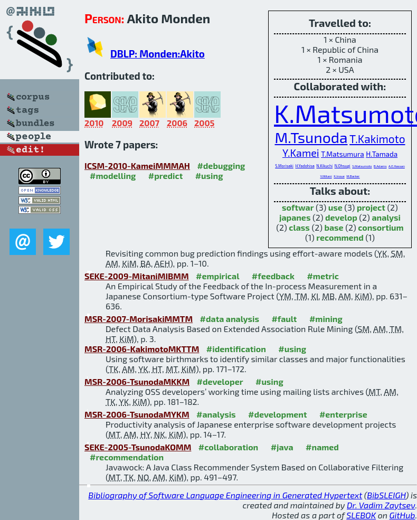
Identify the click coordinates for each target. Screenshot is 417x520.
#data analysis (229, 319)
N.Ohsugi (342, 166)
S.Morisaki (284, 166)
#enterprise (343, 414)
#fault (284, 319)
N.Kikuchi (324, 166)
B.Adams (380, 166)
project (371, 207)
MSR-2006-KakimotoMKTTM (141, 349)
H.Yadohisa (304, 166)
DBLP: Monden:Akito (157, 54)
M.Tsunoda (310, 137)
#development (277, 414)
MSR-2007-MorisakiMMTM (138, 319)
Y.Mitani (325, 176)
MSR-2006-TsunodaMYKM (136, 414)
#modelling (113, 176)
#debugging (221, 165)
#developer (220, 381)
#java (282, 447)
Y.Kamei (300, 152)
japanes (294, 217)
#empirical (217, 276)
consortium (380, 227)
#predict (165, 176)
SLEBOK (361, 515)
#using (209, 176)
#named (322, 447)
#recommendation (127, 457)
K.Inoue (339, 176)
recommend (340, 237)
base (333, 227)
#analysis (216, 414)
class (299, 227)
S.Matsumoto (362, 166)
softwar (298, 207)
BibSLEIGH (386, 495)
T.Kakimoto (377, 138)
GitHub (402, 515)
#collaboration (228, 447)
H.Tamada (381, 153)
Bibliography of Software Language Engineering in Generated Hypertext (225, 495)
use (335, 207)
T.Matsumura (342, 153)
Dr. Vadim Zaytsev (381, 505)
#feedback (273, 276)
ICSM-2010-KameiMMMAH (137, 165)
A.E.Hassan (396, 166)
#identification (236, 349)
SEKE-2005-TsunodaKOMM (137, 447)
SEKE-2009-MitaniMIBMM (136, 276)
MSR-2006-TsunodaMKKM (136, 381)
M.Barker (352, 176)
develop (341, 217)
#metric (322, 276)
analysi (386, 217)
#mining (326, 319)
